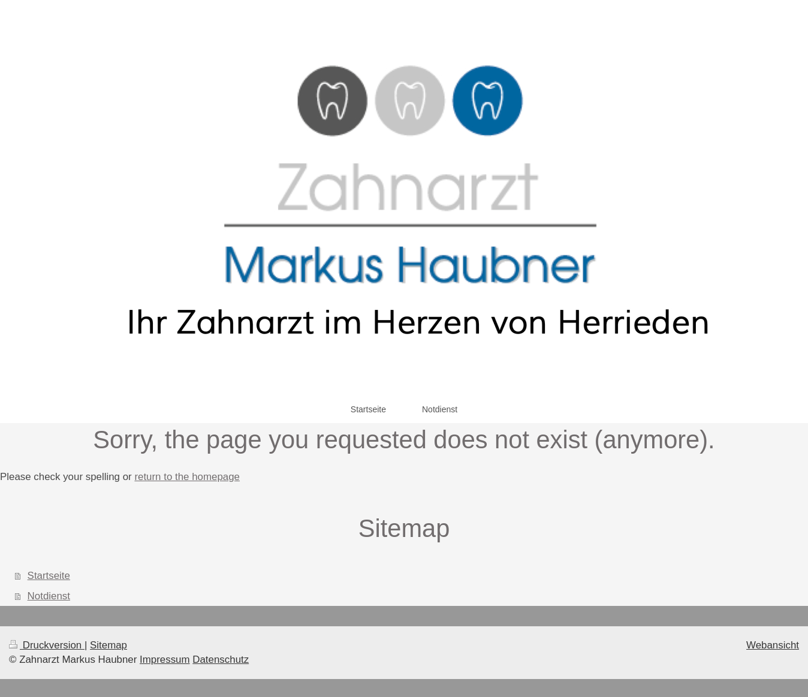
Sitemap (108, 645)
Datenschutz (220, 659)
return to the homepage (187, 476)
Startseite (49, 575)
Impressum (165, 659)
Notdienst (49, 596)
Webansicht (772, 645)
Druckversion (47, 645)
